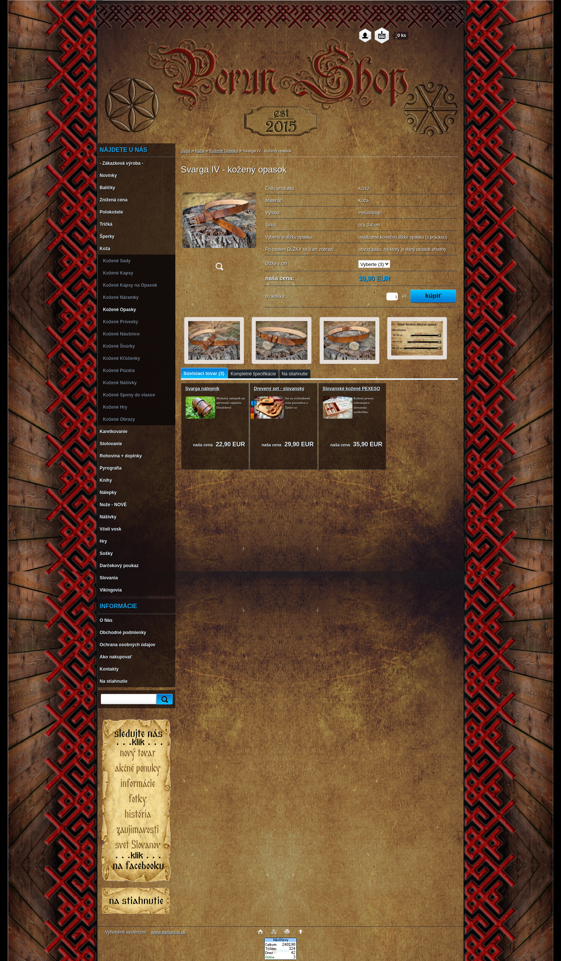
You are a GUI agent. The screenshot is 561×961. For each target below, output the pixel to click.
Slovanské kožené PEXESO (351, 388)
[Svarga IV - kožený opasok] (219, 228)
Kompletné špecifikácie (253, 373)
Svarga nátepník (202, 388)
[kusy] (392, 296)
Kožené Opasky (223, 151)
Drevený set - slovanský (279, 388)
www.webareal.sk (168, 932)
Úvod (185, 151)
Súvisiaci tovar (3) (203, 373)
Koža (199, 151)
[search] (163, 699)
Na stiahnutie (295, 373)
